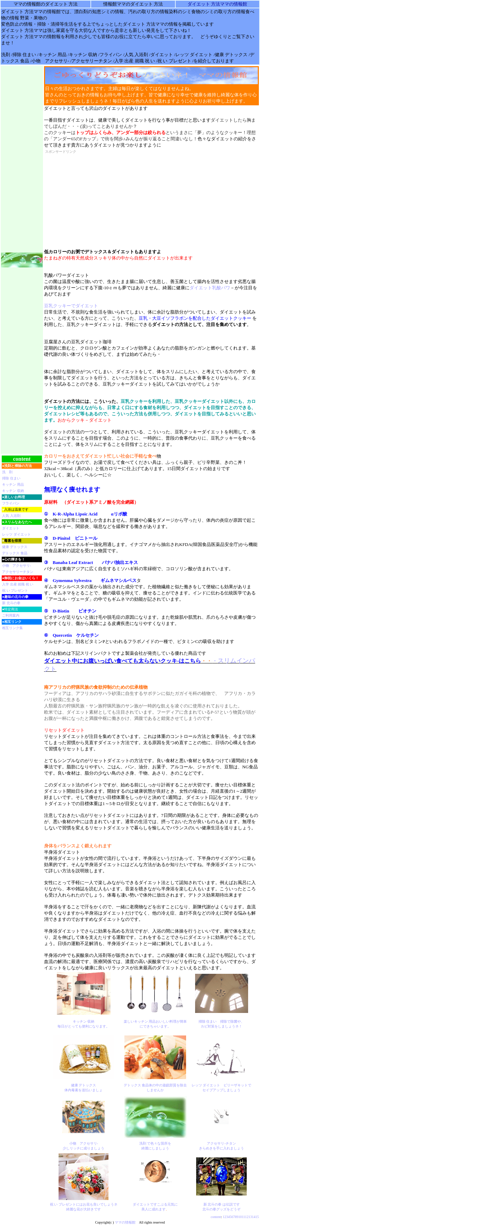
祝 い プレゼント (15, 590)
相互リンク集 (12, 628)
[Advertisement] (97, 199)
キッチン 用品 (13, 484)
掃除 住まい (11, 478)
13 (250, 1217)
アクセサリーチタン (17, 572)
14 (253, 1217)
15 (257, 1217)
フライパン (10, 503)
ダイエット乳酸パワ (210, 287)
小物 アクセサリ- (16, 565)
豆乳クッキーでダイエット (71, 305)
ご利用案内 (10, 615)
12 (246, 1217)
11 (243, 1217)
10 (240, 1217)
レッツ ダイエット (16, 534)
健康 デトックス (14, 547)
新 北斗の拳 (11, 603)
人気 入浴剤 (11, 516)
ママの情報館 (125, 1222)
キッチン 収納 (13, 491)
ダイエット (10, 528)
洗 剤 (7, 472)
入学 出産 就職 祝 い (17, 584)
